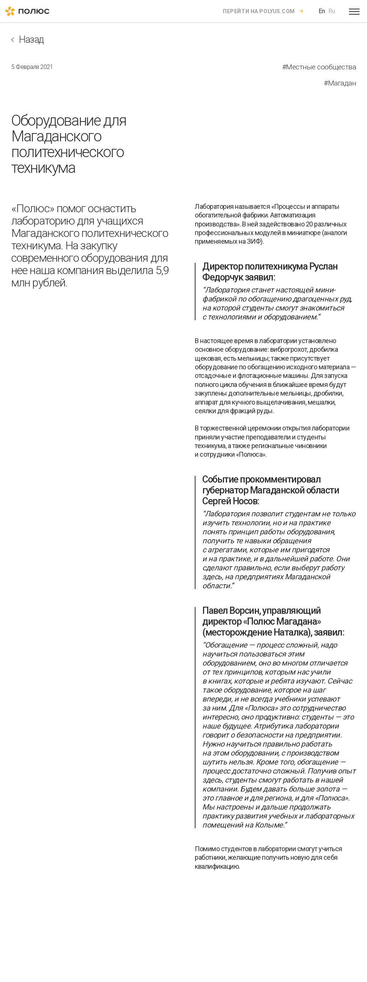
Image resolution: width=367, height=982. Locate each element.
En (322, 11)
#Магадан (340, 83)
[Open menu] (354, 11)
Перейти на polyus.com (259, 11)
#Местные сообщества (319, 67)
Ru (331, 11)
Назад (31, 39)
